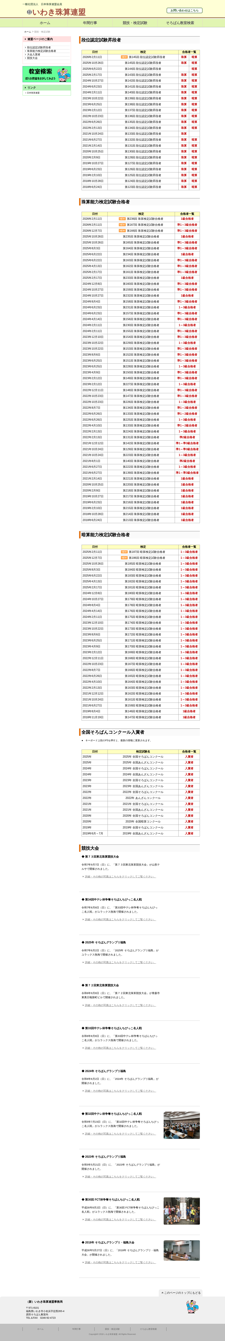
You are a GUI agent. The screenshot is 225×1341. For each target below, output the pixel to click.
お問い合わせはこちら (185, 10)
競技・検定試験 (135, 23)
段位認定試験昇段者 (37, 47)
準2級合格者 (187, 437)
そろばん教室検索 (180, 23)
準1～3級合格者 (187, 224)
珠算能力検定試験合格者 (40, 50)
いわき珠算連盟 (56, 12)
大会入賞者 (32, 54)
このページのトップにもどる (180, 1292)
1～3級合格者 (187, 307)
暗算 (194, 57)
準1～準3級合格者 (187, 443)
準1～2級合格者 (187, 407)
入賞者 (189, 756)
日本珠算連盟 (32, 93)
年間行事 (90, 23)
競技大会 (31, 57)
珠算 (184, 57)
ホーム (45, 23)
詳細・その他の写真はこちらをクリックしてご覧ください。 (119, 876)
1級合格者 (187, 218)
